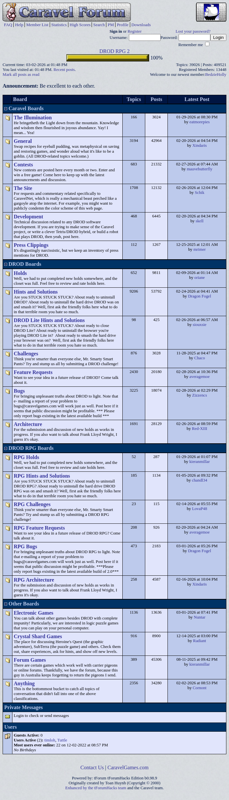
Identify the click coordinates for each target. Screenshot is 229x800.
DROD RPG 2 (114, 51)
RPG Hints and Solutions (42, 476)
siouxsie (199, 324)
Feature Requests (33, 372)
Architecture (28, 424)
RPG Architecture (34, 580)
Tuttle (62, 740)
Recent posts (64, 69)
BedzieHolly (215, 74)
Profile (122, 24)
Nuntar (199, 617)
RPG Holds (26, 457)
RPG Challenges (32, 504)
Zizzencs (199, 395)
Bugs (19, 391)
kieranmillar (199, 461)
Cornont (199, 688)
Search (99, 24)
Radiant (199, 640)
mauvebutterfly (199, 169)
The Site (23, 188)
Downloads (141, 24)
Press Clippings (31, 245)
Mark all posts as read (21, 74)
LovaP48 (199, 508)
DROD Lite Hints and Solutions (49, 320)
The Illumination (33, 117)
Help (19, 24)
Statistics (59, 24)
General (23, 141)
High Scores (80, 24)
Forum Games (30, 660)
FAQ (8, 24)
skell (199, 221)
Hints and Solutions (36, 292)
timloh (49, 740)
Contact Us (92, 767)
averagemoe (199, 376)
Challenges (26, 353)
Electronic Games (33, 613)
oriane (199, 277)
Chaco (199, 358)
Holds (20, 273)
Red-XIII (199, 428)
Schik (199, 192)
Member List (37, 24)
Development (28, 216)
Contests (23, 164)
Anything (24, 683)
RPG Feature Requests (39, 528)
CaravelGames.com (128, 767)
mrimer (199, 249)
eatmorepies (199, 122)
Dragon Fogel (199, 296)
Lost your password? (193, 31)
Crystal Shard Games (38, 636)
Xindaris (199, 145)
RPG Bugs (25, 546)
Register (135, 31)
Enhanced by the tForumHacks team (95, 788)
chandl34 (199, 480)
